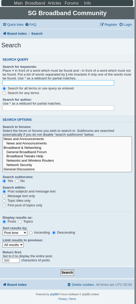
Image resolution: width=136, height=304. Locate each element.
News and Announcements (67, 139)
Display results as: (18, 217)
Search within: (14, 187)
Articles (54, 3)
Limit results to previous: (23, 240)
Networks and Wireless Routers (67, 161)
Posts (9, 221)
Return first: (12, 252)
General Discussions (67, 169)
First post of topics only (22, 205)
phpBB (54, 294)
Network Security (67, 165)
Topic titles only (17, 200)
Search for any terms (21, 93)
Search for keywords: (20, 67)
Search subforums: (18, 177)
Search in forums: (17, 127)
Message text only (19, 196)
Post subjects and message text (29, 191)
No (20, 181)
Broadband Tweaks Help (67, 156)
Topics (25, 221)
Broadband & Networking (67, 148)
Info (87, 3)
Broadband (35, 3)
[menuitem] (30, 24)
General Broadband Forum (67, 152)
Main (18, 3)
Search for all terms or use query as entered (38, 88)
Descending (63, 232)
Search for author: (17, 100)
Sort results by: (15, 228)
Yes (8, 181)
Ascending (39, 232)
